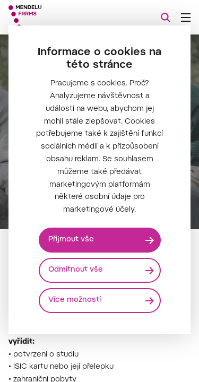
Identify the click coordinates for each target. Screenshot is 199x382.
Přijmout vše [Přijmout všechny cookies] (71, 240)
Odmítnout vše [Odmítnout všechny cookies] (75, 270)
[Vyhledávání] (165, 17)
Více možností (74, 300)
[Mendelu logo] (61, 17)
